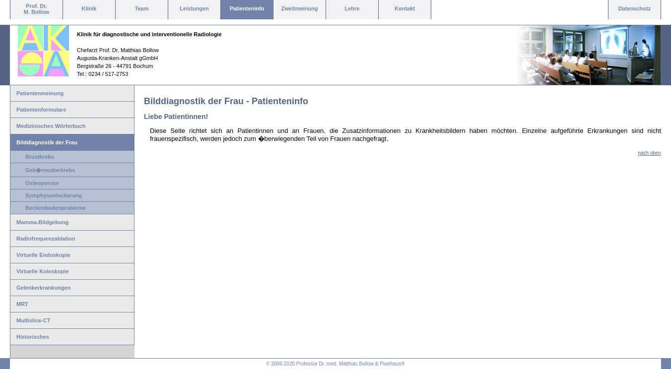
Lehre (352, 8)
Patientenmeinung (40, 93)
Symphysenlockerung (53, 195)
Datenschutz (634, 8)
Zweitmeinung (299, 8)
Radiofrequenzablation (45, 239)
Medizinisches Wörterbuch (50, 126)
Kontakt (405, 8)
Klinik (89, 8)
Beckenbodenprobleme (55, 208)
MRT (22, 304)
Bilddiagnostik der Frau (46, 142)
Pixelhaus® (392, 364)
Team (142, 8)
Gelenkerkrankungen (43, 288)
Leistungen (194, 8)
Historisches (32, 337)
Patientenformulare (41, 110)
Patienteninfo (247, 8)
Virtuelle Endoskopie (43, 255)
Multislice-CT (33, 320)
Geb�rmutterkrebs (50, 170)
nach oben (649, 153)
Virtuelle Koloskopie (42, 271)
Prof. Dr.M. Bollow (36, 9)
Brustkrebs (39, 157)
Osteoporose (42, 183)
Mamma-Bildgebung (42, 222)
